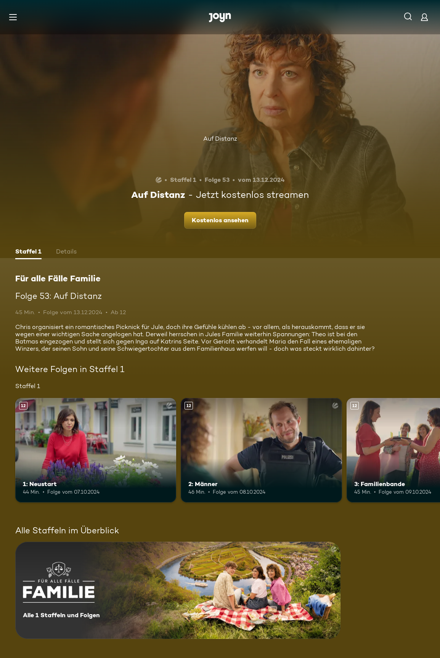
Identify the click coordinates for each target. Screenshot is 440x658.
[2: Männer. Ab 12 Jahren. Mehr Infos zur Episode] (261, 450)
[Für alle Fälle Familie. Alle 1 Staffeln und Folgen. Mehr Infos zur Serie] (177, 590)
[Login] (424, 17)
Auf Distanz (220, 138)
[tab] (28, 252)
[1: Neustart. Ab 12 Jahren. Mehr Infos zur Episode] (95, 450)
